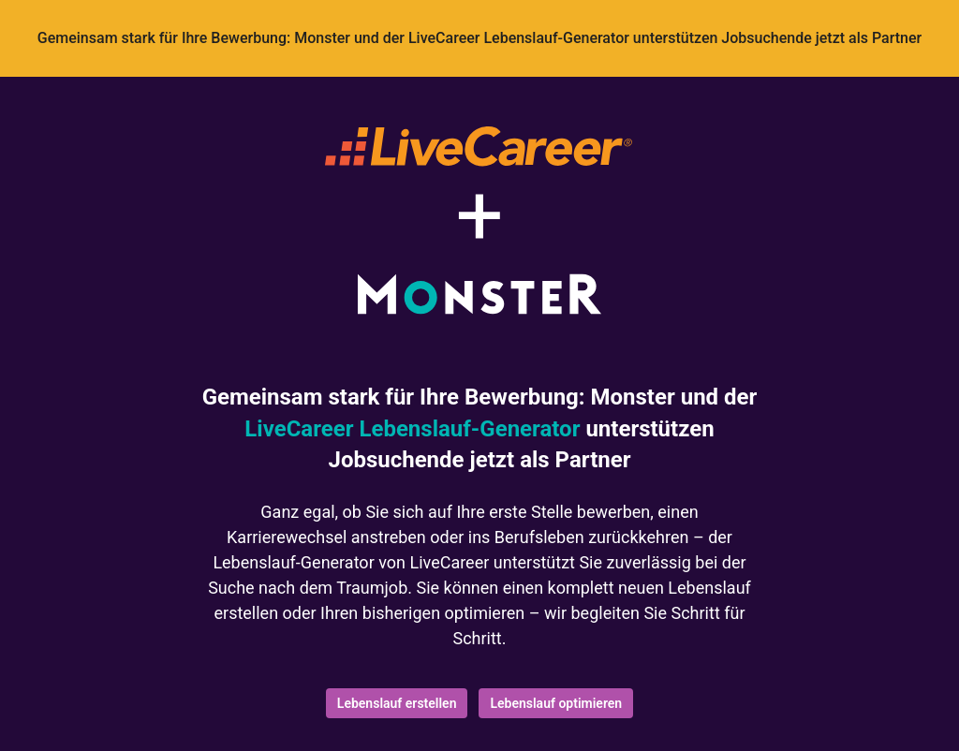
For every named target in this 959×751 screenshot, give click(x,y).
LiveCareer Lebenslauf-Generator (412, 429)
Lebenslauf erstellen (397, 703)
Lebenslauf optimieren (556, 703)
